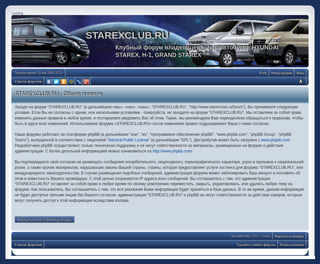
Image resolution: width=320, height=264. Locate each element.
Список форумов (28, 81)
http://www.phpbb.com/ (172, 151)
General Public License (128, 140)
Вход (300, 73)
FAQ (263, 73)
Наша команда (292, 244)
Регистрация (281, 73)
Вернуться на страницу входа (45, 219)
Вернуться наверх (289, 236)
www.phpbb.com (275, 140)
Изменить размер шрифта (300, 81)
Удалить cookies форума (256, 244)
